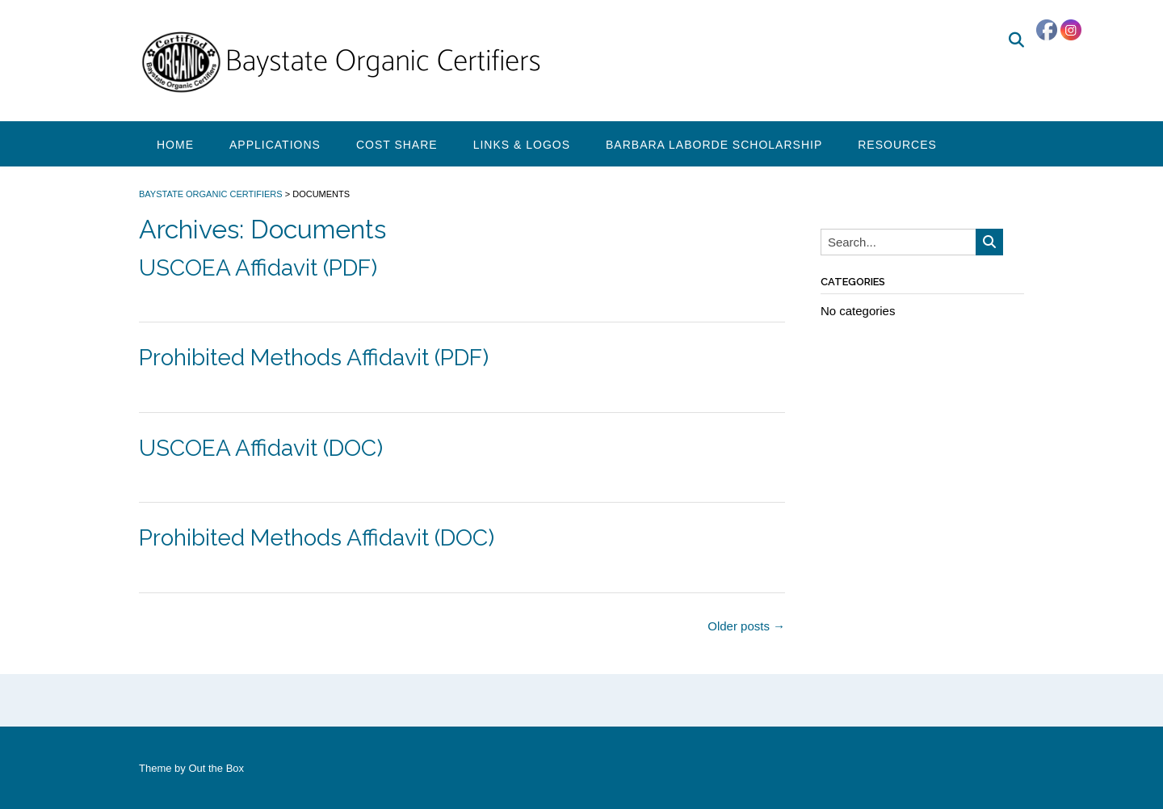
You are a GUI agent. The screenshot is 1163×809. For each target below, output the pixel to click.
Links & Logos (521, 144)
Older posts (746, 626)
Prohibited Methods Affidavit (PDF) (314, 357)
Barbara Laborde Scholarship (714, 144)
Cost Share (397, 144)
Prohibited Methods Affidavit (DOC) (316, 538)
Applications (275, 144)
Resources (897, 144)
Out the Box (216, 768)
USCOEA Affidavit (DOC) (261, 448)
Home (175, 144)
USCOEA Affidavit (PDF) (258, 268)
